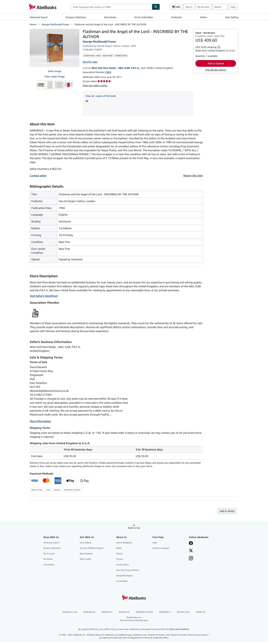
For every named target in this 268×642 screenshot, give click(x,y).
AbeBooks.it (124, 612)
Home (33, 24)
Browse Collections (76, 17)
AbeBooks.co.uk (70, 612)
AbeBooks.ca (165, 612)
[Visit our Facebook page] (191, 543)
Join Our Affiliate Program (92, 548)
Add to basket (215, 63)
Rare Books (110, 17)
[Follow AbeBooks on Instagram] (191, 558)
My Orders (48, 559)
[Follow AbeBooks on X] (191, 551)
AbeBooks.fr (107, 612)
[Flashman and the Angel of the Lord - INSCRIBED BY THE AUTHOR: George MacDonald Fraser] (54, 48)
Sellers (203, 17)
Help (233, 6)
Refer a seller (85, 559)
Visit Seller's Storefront (44, 296)
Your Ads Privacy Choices (127, 570)
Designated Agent (124, 575)
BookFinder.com (134, 619)
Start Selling (231, 17)
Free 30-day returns (215, 69)
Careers (119, 553)
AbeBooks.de (89, 612)
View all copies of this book (101, 95)
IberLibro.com (183, 612)
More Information (40, 421)
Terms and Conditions (179, 629)
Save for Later (90, 61)
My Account (203, 6)
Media (119, 548)
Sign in (188, 6)
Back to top (134, 527)
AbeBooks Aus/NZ (144, 612)
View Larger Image (55, 76)
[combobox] (111, 7)
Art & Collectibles (143, 17)
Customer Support (160, 548)
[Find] (156, 7)
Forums (119, 559)
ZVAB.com (201, 612)
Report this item (193, 175)
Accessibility (122, 581)
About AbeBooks (124, 542)
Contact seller (38, 175)
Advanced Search (39, 17)
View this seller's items (95, 85)
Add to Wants (227, 511)
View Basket (48, 564)
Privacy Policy (122, 564)
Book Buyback (86, 553)
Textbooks (176, 17)
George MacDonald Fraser (55, 24)
